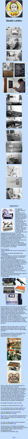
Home (14, 437)
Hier (2, 415)
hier (16, 403)
